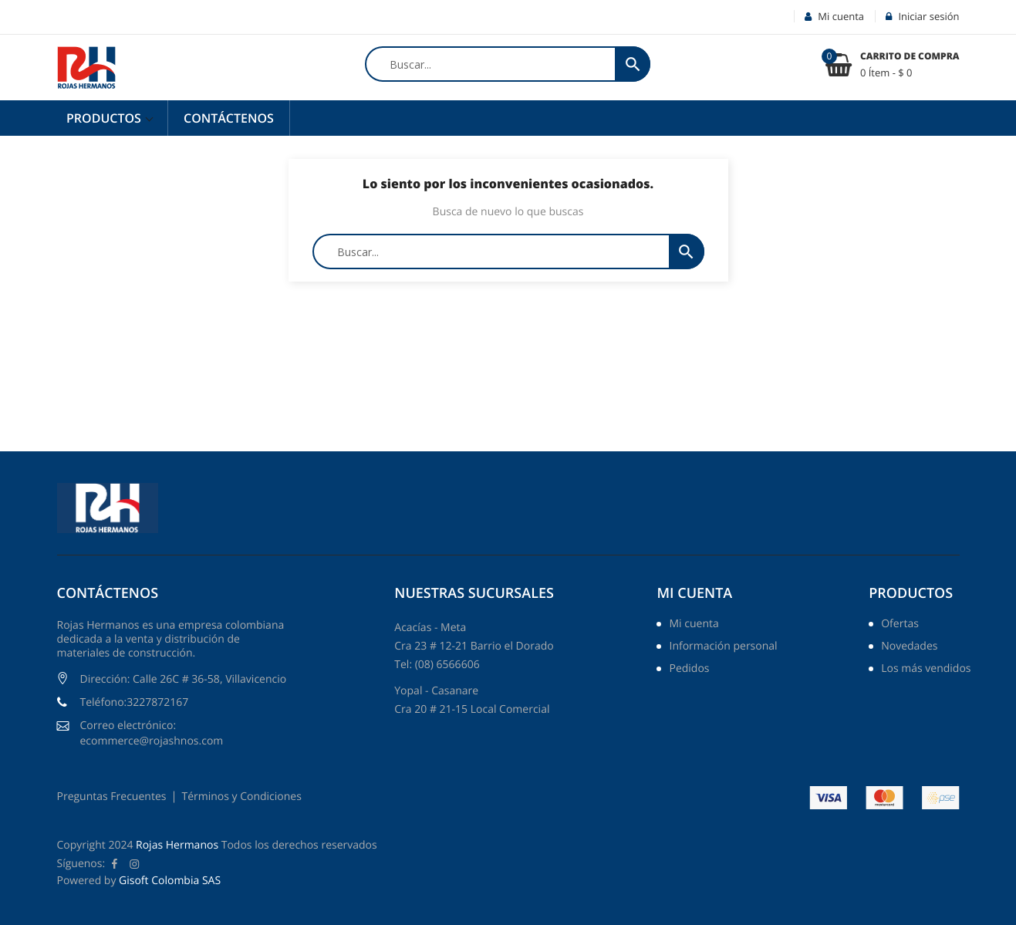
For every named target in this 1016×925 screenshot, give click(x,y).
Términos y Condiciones (241, 796)
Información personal (723, 647)
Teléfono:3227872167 (134, 702)
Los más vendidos (925, 669)
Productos (105, 118)
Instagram (134, 864)
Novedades (909, 647)
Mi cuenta (694, 593)
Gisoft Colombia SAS (170, 880)
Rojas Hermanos (177, 845)
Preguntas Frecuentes (112, 796)
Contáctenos (229, 118)
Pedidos (689, 669)
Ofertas (900, 625)
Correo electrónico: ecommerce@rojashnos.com (152, 733)
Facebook (114, 864)
